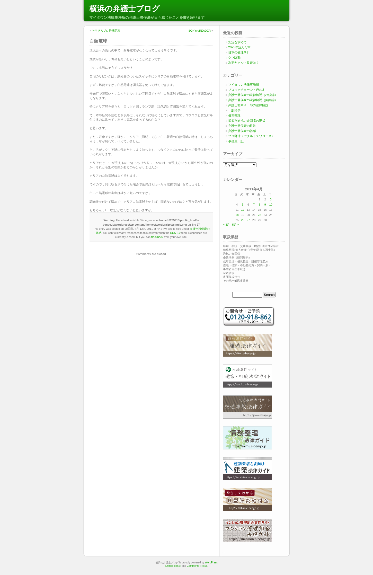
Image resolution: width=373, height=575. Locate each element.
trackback (157, 236)
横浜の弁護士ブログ (124, 8)
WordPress (211, 562)
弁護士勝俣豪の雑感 (242, 131)
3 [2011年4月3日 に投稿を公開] (270, 199)
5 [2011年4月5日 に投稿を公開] (242, 204)
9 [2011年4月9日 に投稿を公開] (265, 204)
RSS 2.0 (175, 232)
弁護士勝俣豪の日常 (242, 126)
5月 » (235, 224)
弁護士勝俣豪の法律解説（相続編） (253, 95)
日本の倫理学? (238, 52)
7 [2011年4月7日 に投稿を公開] (254, 204)
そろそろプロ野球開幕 (106, 30)
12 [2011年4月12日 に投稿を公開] (242, 209)
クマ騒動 (234, 57)
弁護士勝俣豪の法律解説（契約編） (253, 100)
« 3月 (226, 224)
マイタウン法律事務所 (243, 84)
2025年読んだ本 (239, 47)
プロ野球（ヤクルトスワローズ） (251, 136)
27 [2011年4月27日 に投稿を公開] (248, 220)
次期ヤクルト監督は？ (243, 63)
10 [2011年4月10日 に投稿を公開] (270, 204)
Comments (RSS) (197, 565)
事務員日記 (236, 141)
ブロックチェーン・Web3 (246, 90)
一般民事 (234, 110)
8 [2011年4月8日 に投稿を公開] (259, 204)
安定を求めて (237, 42)
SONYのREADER (199, 30)
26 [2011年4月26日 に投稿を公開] (242, 220)
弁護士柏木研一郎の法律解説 (248, 105)
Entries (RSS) (173, 565)
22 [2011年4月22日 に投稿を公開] (259, 214)
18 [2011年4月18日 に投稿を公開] (236, 214)
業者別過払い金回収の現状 (246, 120)
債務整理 (234, 115)
